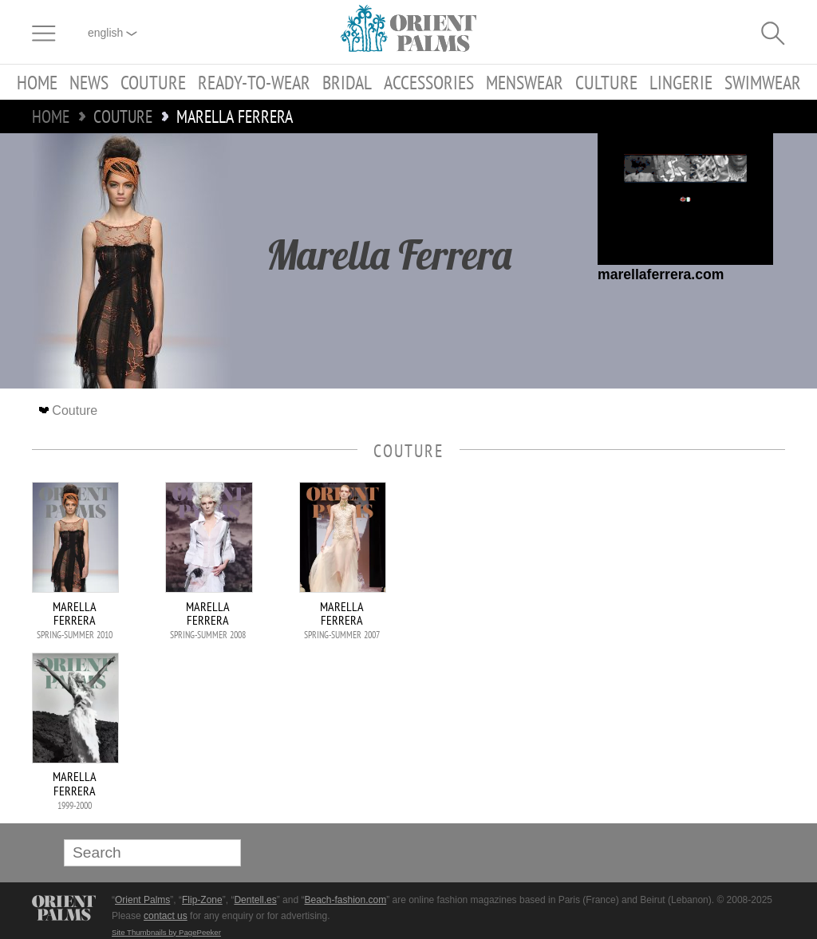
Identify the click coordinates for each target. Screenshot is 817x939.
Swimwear (762, 82)
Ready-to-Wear (254, 82)
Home (37, 82)
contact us (165, 915)
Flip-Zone (202, 899)
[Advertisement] (673, 589)
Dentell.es (255, 899)
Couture (153, 82)
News (89, 82)
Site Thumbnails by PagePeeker (166, 932)
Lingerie (680, 82)
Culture (606, 82)
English (112, 32)
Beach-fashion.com (345, 899)
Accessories (429, 82)
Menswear (524, 82)
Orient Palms (142, 899)
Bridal (347, 82)
